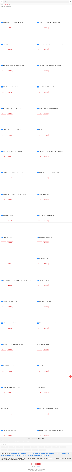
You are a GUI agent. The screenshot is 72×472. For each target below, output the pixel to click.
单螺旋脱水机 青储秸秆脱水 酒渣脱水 (11, 87)
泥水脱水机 (63, 446)
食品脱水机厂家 (24, 455)
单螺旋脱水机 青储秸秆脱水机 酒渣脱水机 (11, 301)
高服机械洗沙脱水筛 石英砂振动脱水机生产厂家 (13, 22)
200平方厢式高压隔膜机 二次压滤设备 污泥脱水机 (13, 65)
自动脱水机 (12, 446)
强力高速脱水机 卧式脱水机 (9, 215)
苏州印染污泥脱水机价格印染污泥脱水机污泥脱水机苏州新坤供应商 (17, 280)
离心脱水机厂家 (36, 453)
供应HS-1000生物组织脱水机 (43, 344)
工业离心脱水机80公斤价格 (44, 129)
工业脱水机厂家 (22, 453)
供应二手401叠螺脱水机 (44, 194)
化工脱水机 (19, 446)
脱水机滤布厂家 (65, 453)
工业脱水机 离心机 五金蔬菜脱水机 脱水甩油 (12, 323)
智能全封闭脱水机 (4, 408)
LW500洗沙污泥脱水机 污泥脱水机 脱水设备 (12, 108)
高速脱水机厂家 (50, 453)
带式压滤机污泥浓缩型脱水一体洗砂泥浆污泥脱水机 (50, 323)
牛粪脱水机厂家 (58, 453)
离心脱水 (41, 446)
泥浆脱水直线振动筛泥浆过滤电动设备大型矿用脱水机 (14, 194)
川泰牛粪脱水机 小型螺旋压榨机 (9, 430)
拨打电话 (10, 27)
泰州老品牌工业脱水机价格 (8, 365)
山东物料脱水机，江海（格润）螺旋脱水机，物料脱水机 (51, 151)
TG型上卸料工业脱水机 (44, 280)
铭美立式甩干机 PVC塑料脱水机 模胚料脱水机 (12, 151)
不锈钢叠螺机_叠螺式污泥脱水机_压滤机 (11, 387)
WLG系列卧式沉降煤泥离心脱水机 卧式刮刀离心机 (13, 344)
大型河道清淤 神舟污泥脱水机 (45, 258)
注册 (38, 463)
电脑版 (38, 466)
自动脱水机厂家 (16, 455)
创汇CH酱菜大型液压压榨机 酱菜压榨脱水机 (48, 87)
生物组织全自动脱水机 (41, 387)
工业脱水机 (3, 258)
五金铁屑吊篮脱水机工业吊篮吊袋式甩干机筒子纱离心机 (51, 430)
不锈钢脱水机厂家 (15, 453)
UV (23, 441)
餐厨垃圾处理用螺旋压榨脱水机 (45, 237)
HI (9, 441)
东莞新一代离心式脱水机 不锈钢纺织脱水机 (12, 129)
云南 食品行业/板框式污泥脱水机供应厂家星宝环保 (13, 44)
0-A (1, 441)
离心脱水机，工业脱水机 (8, 237)
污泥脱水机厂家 (43, 453)
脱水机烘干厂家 (38, 455)
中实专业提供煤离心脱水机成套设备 (46, 215)
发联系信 (3, 27)
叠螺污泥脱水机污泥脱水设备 (45, 301)
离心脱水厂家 (29, 453)
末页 (43, 438)
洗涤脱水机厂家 (45, 455)
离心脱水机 (27, 446)
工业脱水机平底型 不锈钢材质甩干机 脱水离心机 (13, 172)
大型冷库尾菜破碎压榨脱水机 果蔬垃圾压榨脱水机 (49, 22)
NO (16, 441)
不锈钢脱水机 (4, 446)
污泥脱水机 (34, 446)
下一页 (39, 438)
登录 (33, 463)
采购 (70, 376)
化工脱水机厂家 (9, 455)
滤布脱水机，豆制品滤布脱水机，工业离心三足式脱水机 (51, 44)
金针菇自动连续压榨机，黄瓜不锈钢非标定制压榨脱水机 (51, 65)
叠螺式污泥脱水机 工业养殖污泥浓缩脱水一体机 (49, 172)
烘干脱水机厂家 (31, 455)
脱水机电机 (56, 446)
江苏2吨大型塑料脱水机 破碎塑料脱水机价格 (48, 108)
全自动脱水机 (42, 365)
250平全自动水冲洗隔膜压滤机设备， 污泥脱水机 (49, 408)
